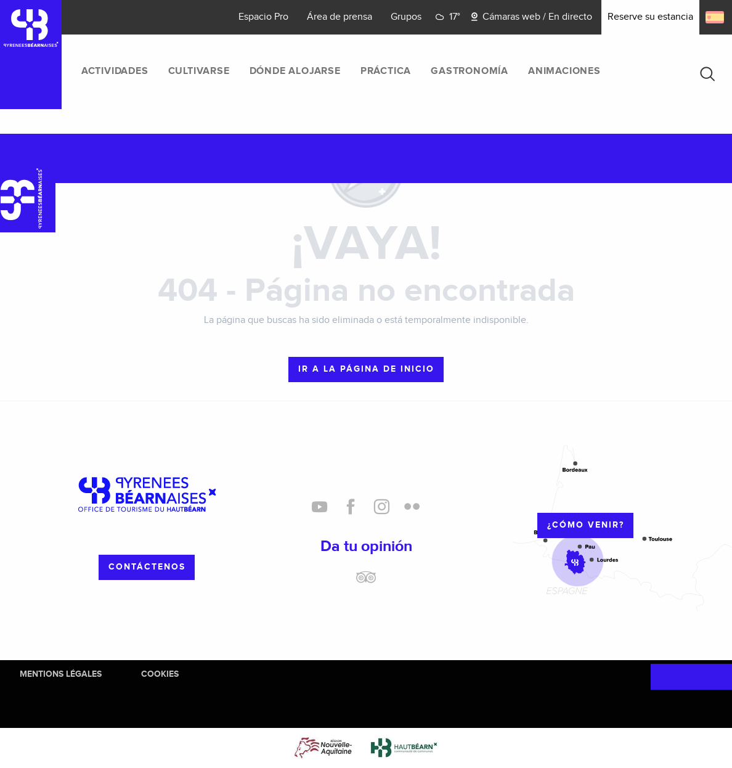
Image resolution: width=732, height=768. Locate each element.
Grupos (406, 17)
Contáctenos (146, 567)
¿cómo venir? (585, 525)
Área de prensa (339, 17)
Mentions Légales (61, 674)
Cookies (160, 674)
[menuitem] (114, 71)
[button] (707, 74)
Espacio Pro (263, 17)
